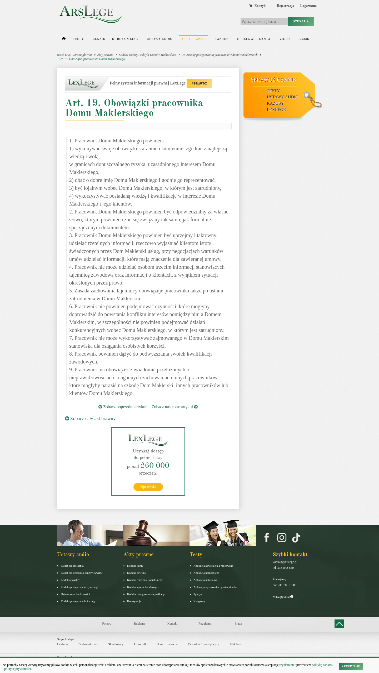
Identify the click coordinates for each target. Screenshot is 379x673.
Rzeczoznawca (167, 644)
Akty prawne (193, 39)
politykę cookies (322, 665)
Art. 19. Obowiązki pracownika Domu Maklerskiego (92, 59)
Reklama (139, 623)
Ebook (303, 39)
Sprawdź (148, 486)
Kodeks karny (135, 565)
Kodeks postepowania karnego (78, 600)
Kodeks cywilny (70, 579)
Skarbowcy (116, 644)
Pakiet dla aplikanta (72, 565)
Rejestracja (285, 6)
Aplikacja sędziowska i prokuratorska (215, 586)
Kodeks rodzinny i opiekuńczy (145, 579)
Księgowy (199, 600)
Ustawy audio (159, 39)
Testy (78, 39)
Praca (238, 623)
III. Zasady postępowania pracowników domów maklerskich (220, 55)
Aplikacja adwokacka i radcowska (213, 565)
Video (284, 39)
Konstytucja (134, 600)
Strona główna (82, 55)
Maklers (235, 644)
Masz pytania (283, 596)
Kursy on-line (125, 39)
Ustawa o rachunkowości (75, 593)
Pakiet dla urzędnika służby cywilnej (82, 572)
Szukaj (300, 21)
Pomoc (106, 623)
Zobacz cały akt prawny (90, 418)
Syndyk (197, 593)
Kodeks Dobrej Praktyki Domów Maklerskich (147, 55)
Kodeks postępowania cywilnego (80, 586)
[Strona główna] (63, 40)
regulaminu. (287, 665)
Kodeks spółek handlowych (143, 586)
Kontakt (172, 623)
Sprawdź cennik (274, 80)
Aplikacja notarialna (205, 579)
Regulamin (205, 623)
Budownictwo (88, 644)
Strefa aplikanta (253, 39)
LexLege (276, 109)
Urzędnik (140, 644)
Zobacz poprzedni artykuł (122, 407)
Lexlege (62, 644)
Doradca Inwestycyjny (203, 644)
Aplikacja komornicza (206, 572)
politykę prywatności (17, 669)
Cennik (99, 39)
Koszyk (257, 6)
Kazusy (221, 39)
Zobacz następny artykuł (175, 407)
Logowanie (308, 6)
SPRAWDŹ (199, 83)
